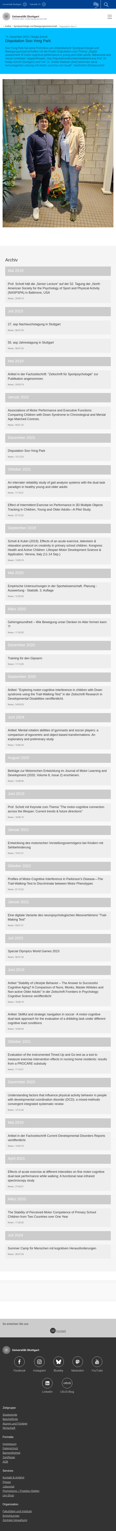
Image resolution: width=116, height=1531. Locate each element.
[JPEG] (58, 153)
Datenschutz (10, 1448)
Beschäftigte (10, 1419)
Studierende (10, 1414)
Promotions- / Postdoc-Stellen (21, 1491)
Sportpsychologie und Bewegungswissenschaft (35, 26)
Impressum (9, 1444)
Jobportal (8, 1486)
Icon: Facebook (19, 1362)
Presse (7, 1482)
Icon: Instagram (39, 1362)
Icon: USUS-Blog (67, 1383)
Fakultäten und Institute (17, 1511)
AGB (5, 1461)
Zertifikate (9, 1457)
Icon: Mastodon (77, 1362)
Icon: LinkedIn (47, 1383)
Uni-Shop (8, 1495)
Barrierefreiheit (11, 1452)
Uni (12, 4)
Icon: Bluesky (58, 1362)
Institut (8, 26)
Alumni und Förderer (15, 1423)
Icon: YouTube (97, 1362)
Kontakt (58, 1331)
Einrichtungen (11, 1515)
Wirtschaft (9, 1428)
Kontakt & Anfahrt (13, 1477)
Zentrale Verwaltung (15, 1520)
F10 (35, 4)
